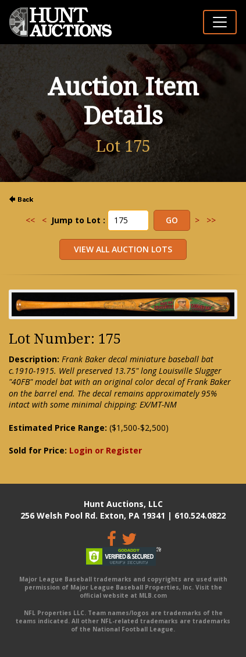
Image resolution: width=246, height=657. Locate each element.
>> (211, 220)
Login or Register (105, 450)
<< (30, 220)
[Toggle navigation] (220, 22)
